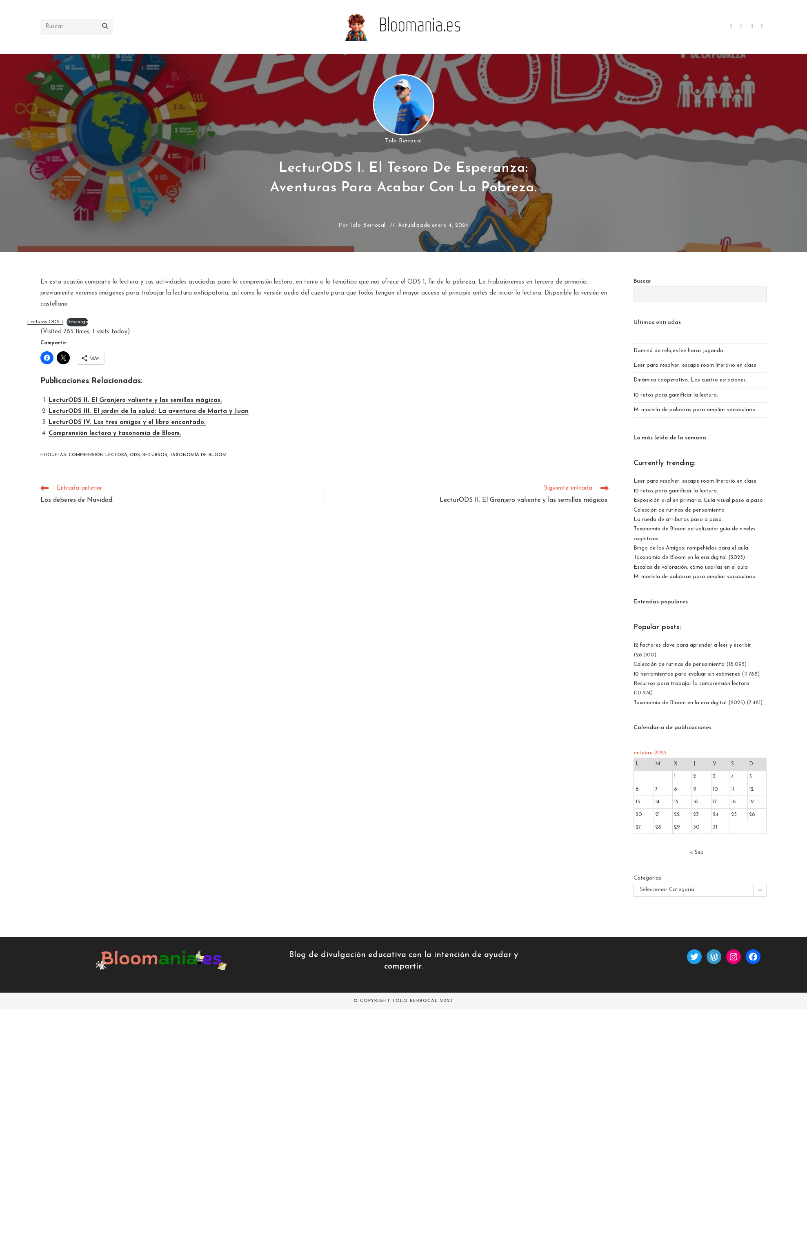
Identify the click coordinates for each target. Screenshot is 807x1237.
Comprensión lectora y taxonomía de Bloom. (115, 433)
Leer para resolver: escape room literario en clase (695, 365)
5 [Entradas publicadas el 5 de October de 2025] (750, 776)
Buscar (642, 281)
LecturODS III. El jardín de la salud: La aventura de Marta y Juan (149, 411)
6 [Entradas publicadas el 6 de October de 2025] (637, 789)
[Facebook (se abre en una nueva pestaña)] (741, 26)
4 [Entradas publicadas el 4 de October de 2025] (732, 776)
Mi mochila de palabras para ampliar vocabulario (695, 409)
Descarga (77, 321)
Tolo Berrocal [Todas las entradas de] (403, 141)
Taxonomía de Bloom (198, 455)
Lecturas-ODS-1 (45, 321)
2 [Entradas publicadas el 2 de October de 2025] (694, 776)
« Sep (697, 852)
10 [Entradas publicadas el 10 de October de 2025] (715, 789)
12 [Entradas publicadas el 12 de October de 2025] (751, 789)
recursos (154, 455)
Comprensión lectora (98, 455)
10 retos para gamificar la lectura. (676, 395)
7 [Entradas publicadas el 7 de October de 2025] (656, 789)
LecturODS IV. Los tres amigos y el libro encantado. (127, 422)
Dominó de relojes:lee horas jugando (678, 350)
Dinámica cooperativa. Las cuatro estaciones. (690, 380)
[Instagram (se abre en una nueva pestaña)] (751, 26)
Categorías (647, 878)
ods (135, 455)
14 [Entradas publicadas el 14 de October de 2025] (657, 802)
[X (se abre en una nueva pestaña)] (731, 26)
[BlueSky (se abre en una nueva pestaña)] (762, 26)
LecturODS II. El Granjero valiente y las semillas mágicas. (135, 400)
